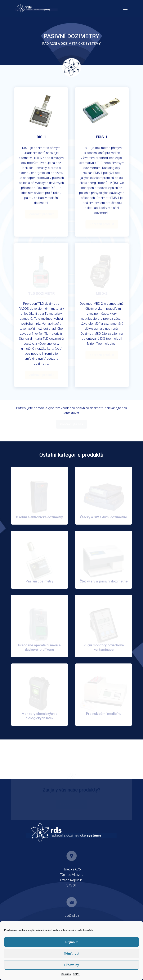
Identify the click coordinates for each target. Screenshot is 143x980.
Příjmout (71, 942)
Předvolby (71, 965)
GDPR (76, 974)
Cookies (66, 974)
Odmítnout (71, 953)
